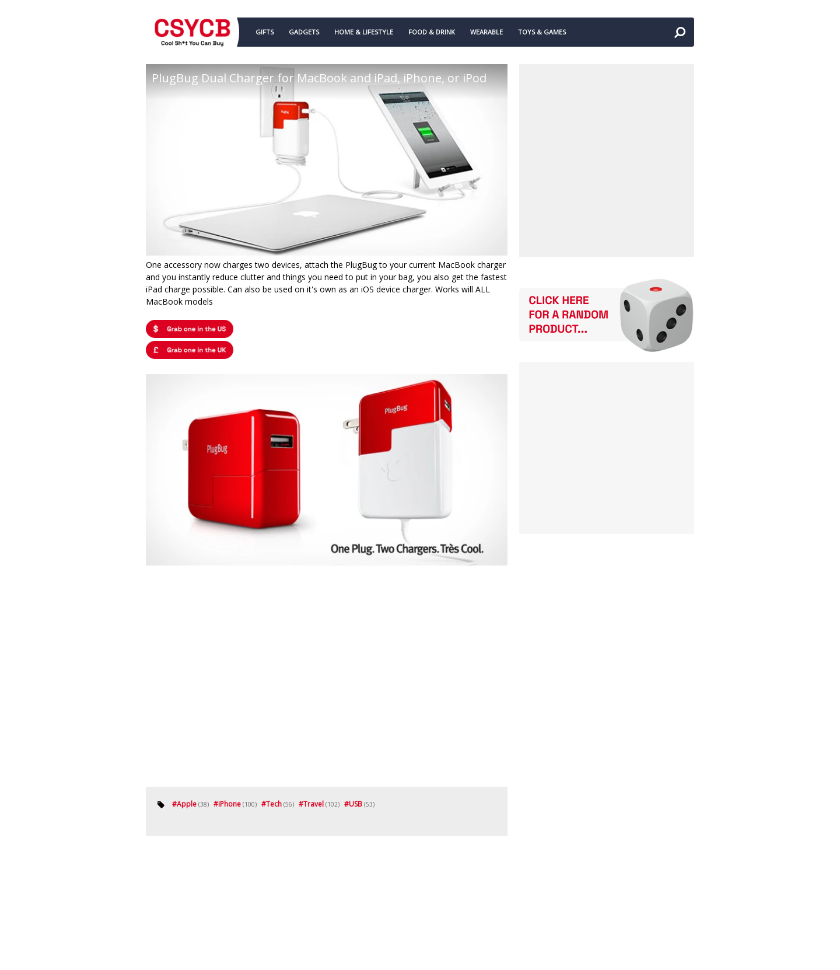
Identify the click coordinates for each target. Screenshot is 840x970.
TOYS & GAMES (542, 31)
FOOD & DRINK (431, 31)
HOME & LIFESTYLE (363, 31)
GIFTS (265, 31)
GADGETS (304, 31)
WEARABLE (486, 31)
